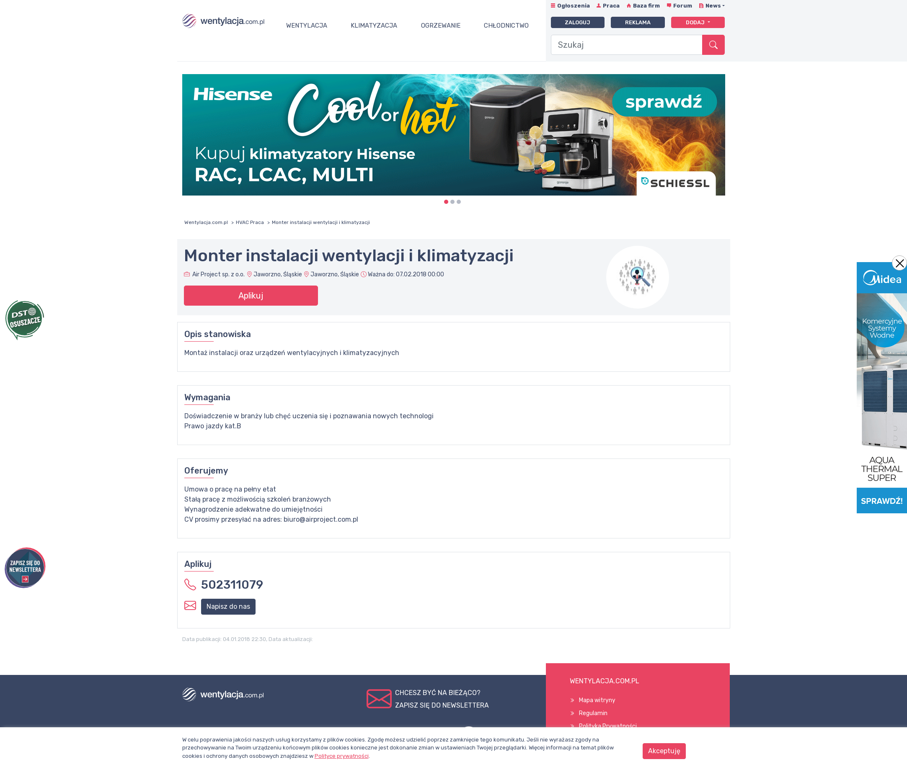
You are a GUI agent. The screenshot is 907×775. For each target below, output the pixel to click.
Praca (611, 6)
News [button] (713, 6)
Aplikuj (250, 296)
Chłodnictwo (506, 25)
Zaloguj (577, 22)
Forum (682, 6)
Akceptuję (664, 751)
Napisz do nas (228, 606)
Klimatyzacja (374, 25)
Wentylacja (306, 25)
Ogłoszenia (573, 6)
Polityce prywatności (342, 756)
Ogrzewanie (440, 25)
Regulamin (593, 713)
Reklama (638, 22)
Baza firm (646, 6)
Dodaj (696, 22)
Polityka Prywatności (608, 726)
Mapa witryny (597, 700)
